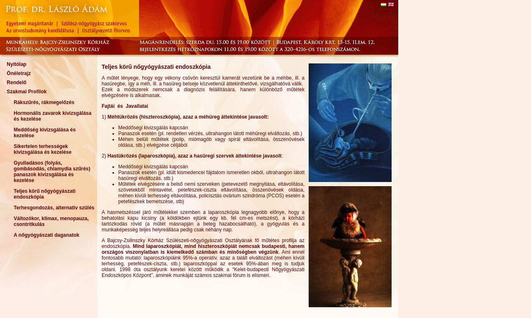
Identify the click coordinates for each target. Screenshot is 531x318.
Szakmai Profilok (26, 92)
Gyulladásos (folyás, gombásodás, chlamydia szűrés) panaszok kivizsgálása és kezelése (52, 171)
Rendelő (16, 82)
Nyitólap (16, 64)
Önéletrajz (19, 73)
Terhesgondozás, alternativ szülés (54, 208)
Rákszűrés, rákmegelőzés (44, 102)
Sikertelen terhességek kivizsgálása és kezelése (42, 149)
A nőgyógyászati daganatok (46, 235)
